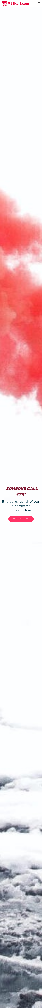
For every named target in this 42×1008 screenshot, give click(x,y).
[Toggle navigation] (39, 3)
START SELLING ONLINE (21, 519)
